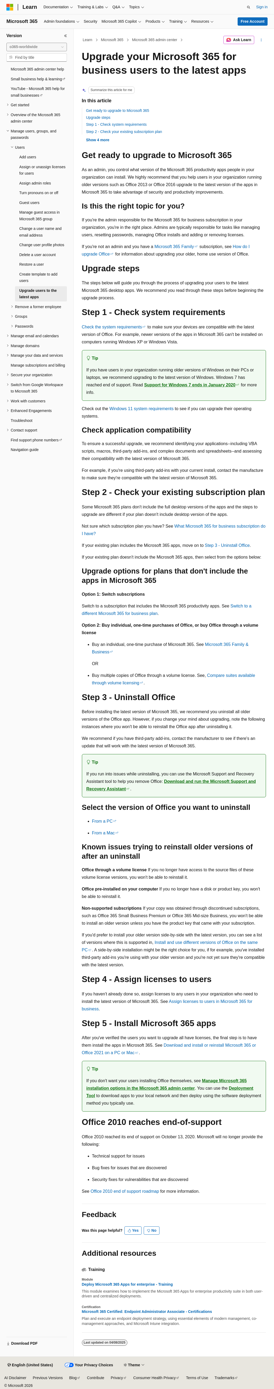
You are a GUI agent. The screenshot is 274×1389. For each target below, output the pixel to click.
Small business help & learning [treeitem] (36, 79)
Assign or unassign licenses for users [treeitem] (42, 170)
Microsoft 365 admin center (154, 40)
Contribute (95, 1378)
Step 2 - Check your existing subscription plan (124, 132)
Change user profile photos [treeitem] (41, 245)
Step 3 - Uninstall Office (227, 545)
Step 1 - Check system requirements (116, 124)
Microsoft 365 (112, 40)
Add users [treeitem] (27, 157)
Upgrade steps (98, 117)
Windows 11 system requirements (141, 408)
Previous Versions (48, 1378)
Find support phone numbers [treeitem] (35, 440)
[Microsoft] (9, 7)
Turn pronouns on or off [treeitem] (38, 193)
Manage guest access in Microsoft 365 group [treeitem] (39, 215)
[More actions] (261, 40)
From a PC (102, 821)
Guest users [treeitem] (29, 203)
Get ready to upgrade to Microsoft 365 (117, 110)
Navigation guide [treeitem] (25, 450)
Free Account (253, 21)
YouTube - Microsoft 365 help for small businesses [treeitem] (38, 92)
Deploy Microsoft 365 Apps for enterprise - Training (127, 1284)
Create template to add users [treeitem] (38, 277)
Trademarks (224, 1378)
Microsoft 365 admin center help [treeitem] (37, 69)
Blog (73, 1378)
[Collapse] (65, 36)
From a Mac (103, 833)
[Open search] (248, 7)
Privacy (117, 1378)
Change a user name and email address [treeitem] (40, 231)
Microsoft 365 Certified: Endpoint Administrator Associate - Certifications (147, 1311)
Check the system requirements (112, 327)
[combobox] (36, 47)
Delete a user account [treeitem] (37, 255)
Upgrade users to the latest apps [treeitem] (38, 293)
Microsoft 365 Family (174, 246)
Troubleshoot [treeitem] (21, 420)
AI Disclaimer (15, 1378)
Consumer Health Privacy (154, 1378)
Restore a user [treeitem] (31, 264)
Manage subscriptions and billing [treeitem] (38, 365)
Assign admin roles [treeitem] (35, 183)
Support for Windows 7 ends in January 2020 (189, 385)
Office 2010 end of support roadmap (124, 1191)
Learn (87, 40)
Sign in (262, 7)
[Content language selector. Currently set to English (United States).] (30, 1365)
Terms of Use (197, 1378)
